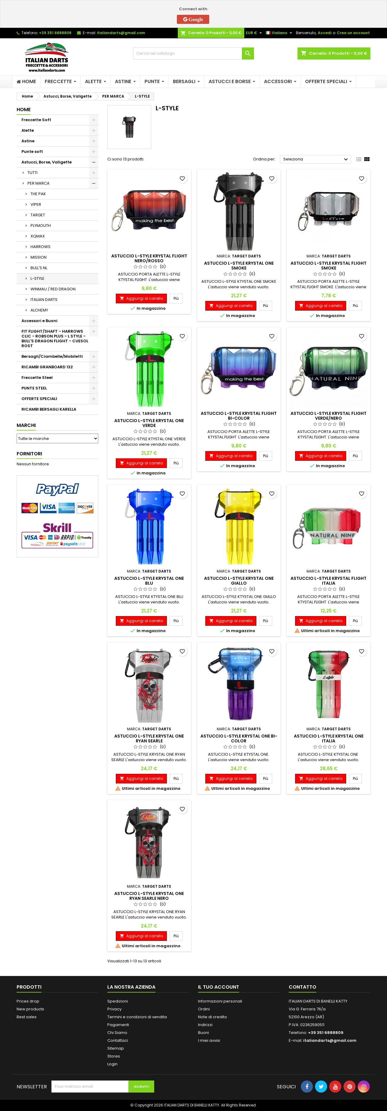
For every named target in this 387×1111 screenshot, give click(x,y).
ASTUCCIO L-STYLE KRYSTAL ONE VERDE (149, 423)
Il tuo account (218, 986)
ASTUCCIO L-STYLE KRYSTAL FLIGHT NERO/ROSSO (149, 258)
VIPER (36, 204)
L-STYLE (37, 278)
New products (30, 1009)
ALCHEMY (39, 310)
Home (24, 109)
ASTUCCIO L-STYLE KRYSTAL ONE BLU (149, 580)
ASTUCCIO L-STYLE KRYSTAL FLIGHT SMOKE (328, 265)
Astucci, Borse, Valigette (46, 162)
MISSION (39, 257)
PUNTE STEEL (34, 388)
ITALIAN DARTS (44, 299)
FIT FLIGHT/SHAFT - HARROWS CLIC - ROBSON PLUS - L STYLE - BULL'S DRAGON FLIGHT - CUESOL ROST (54, 338)
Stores (113, 1056)
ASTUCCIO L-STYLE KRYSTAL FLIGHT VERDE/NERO (328, 415)
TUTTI (32, 173)
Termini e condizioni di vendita (137, 1017)
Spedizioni (117, 1001)
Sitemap (115, 1048)
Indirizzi (205, 1025)
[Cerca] (193, 53)
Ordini (204, 1009)
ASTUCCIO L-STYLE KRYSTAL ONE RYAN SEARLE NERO (149, 895)
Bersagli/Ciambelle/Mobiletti (52, 356)
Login (112, 1064)
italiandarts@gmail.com (121, 32)
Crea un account (353, 32)
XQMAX (38, 236)
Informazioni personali (220, 1001)
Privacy (114, 1009)
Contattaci (117, 1040)
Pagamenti (118, 1025)
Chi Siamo (117, 1032)
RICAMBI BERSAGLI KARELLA (48, 409)
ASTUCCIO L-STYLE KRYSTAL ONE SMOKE (239, 265)
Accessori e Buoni (39, 321)
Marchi (26, 425)
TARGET (38, 215)
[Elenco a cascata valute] (254, 33)
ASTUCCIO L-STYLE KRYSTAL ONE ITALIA (328, 738)
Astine (27, 141)
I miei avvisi (209, 1040)
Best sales (27, 1017)
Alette (27, 130)
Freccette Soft (36, 120)
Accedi (324, 32)
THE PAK (38, 194)
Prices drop (28, 1001)
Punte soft (32, 151)
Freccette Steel (37, 377)
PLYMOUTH (41, 225)
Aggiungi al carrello (141, 298)
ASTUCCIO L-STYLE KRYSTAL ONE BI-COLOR (238, 738)
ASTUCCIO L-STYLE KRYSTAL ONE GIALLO (239, 580)
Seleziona (316, 159)
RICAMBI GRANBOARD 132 (47, 367)
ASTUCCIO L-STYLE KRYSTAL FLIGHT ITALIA (328, 580)
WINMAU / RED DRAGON (53, 289)
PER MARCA (39, 183)
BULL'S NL (39, 268)
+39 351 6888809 (55, 32)
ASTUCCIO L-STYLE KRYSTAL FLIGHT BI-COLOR (239, 415)
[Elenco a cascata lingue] (280, 33)
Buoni (203, 1032)
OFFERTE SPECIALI (39, 399)
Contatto (302, 986)
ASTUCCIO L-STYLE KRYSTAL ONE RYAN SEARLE (149, 738)
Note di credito (212, 1017)
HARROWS (40, 247)
